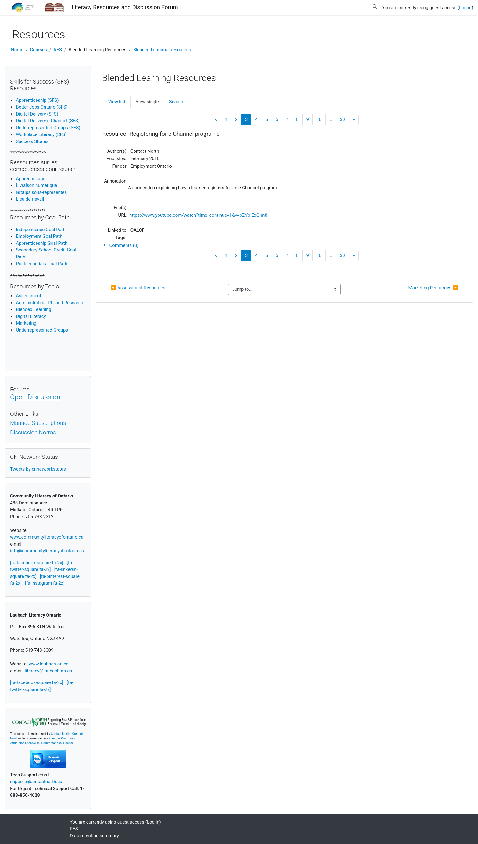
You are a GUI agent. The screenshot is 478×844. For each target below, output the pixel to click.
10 (319, 119)
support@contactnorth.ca (36, 781)
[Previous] (216, 119)
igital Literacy (31, 316)
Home (17, 49)
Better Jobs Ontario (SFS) (42, 107)
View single (147, 102)
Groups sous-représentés (41, 192)
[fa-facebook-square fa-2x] (36, 562)
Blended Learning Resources (162, 49)
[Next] (354, 119)
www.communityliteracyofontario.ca (47, 537)
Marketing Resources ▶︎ (433, 287)
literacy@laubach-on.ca (48, 671)
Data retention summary (94, 836)
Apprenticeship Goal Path (41, 243)
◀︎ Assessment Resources (138, 287)
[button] (374, 5)
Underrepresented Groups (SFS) (48, 127)
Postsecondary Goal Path (41, 263)
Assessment (28, 295)
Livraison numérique (36, 185)
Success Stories (32, 141)
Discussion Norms (33, 432)
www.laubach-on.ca (49, 664)
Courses (38, 49)
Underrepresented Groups (42, 330)
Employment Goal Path (39, 236)
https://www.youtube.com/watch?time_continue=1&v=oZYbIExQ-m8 (198, 215)
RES (58, 49)
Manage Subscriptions (38, 423)
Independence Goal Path (41, 229)
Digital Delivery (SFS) (37, 114)
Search (176, 102)
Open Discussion (35, 397)
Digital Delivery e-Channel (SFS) (48, 120)
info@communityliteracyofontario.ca (47, 551)
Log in (465, 7)
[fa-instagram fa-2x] (45, 583)
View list (116, 102)
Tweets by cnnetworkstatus (38, 469)
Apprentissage (30, 178)
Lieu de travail (30, 199)
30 (342, 119)
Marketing (26, 323)
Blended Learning (33, 309)
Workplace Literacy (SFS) (41, 134)
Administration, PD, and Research (49, 302)
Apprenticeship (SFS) (37, 100)
